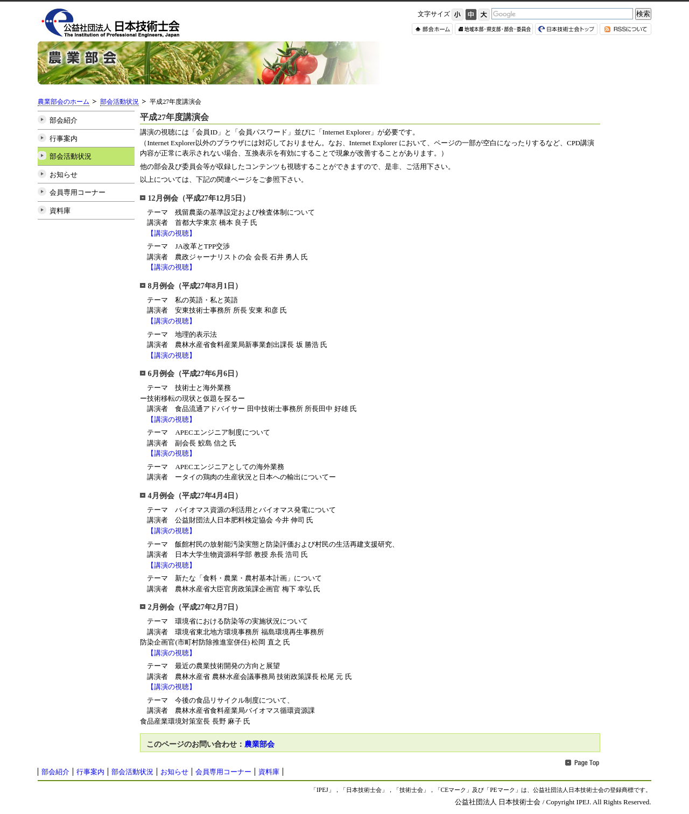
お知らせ (64, 175)
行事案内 (64, 139)
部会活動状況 (119, 101)
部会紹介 (64, 120)
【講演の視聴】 (171, 233)
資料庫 (60, 211)
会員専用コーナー (78, 192)
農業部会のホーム (63, 101)
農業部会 (259, 744)
